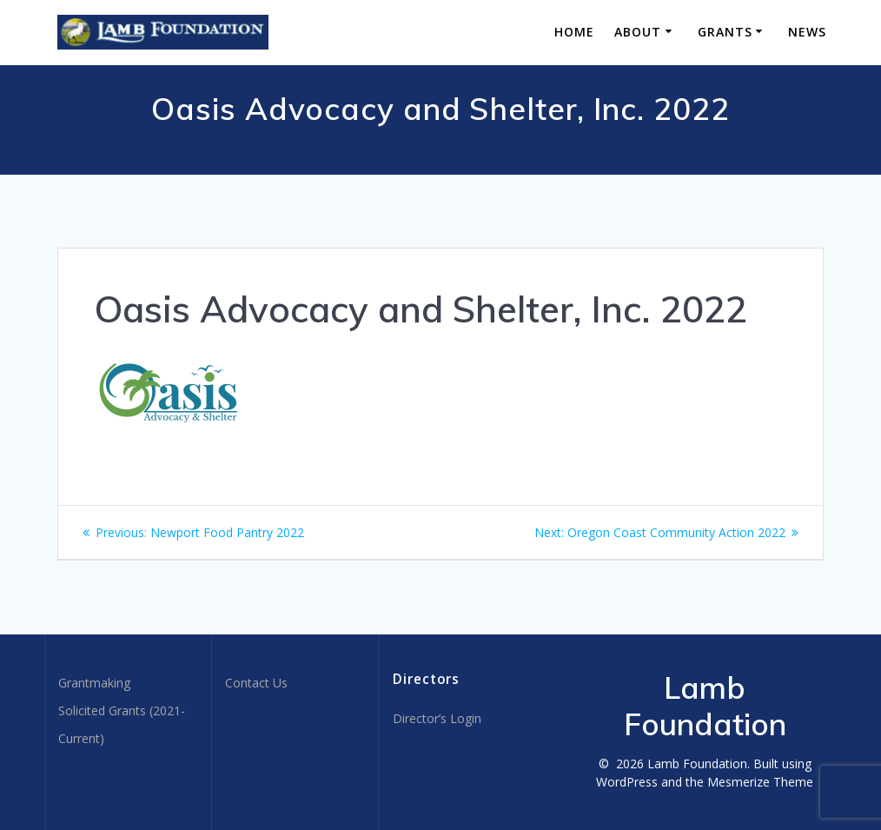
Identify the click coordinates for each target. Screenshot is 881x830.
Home (574, 31)
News (807, 31)
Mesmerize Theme (760, 782)
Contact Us (256, 682)
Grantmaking (94, 682)
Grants (725, 31)
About (637, 31)
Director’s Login (437, 718)
